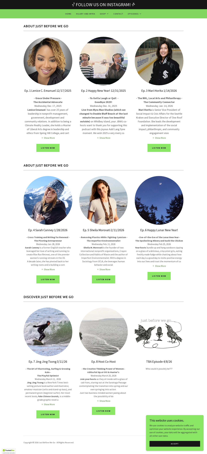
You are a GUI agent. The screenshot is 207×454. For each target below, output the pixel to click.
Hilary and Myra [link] (85, 13)
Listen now (159, 148)
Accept (175, 448)
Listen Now (48, 148)
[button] (104, 14)
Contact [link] (118, 13)
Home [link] (68, 13)
